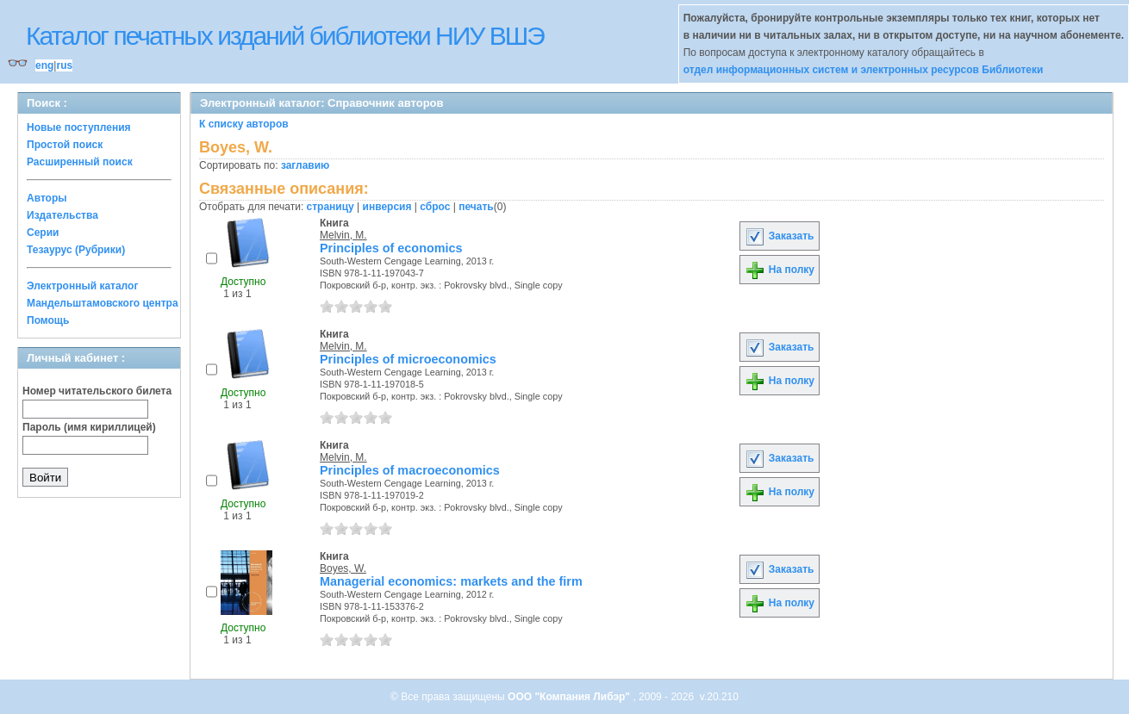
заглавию (305, 165)
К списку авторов (244, 124)
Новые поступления (79, 127)
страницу (330, 207)
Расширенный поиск (80, 162)
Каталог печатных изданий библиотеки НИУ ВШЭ (285, 36)
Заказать (779, 236)
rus (64, 65)
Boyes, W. (343, 568)
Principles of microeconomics (408, 359)
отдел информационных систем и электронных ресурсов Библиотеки (863, 70)
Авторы (47, 198)
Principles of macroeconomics (410, 470)
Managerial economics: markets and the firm (451, 581)
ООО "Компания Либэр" (570, 697)
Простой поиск (65, 145)
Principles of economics (391, 248)
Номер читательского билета (97, 391)
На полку (779, 270)
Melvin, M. (343, 235)
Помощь (48, 320)
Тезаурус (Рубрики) (76, 250)
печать (476, 207)
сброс (435, 207)
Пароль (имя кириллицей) (89, 427)
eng (44, 65)
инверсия (387, 207)
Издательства (62, 215)
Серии (43, 233)
